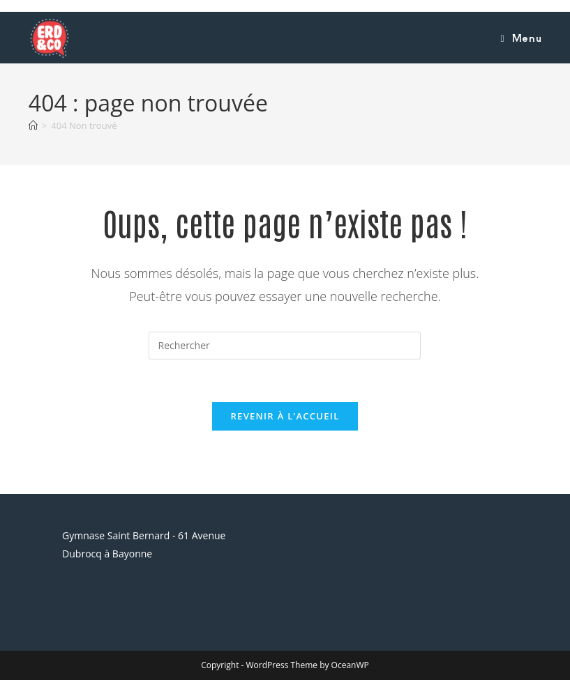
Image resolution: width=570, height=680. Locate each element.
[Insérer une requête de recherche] (285, 346)
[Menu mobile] (520, 38)
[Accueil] (33, 125)
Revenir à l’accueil (284, 416)
